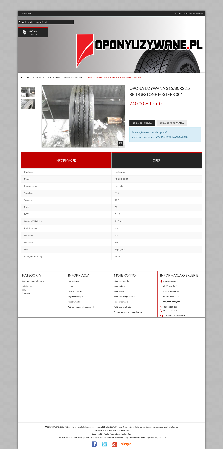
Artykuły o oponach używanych (81, 307)
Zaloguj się (26, 13)
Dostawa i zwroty (75, 291)
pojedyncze (27, 286)
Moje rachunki (120, 286)
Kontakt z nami (74, 281)
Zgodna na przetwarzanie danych (128, 312)
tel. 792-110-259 (181, 14)
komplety (26, 293)
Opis (156, 160)
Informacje (65, 160)
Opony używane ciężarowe (33, 281)
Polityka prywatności (122, 307)
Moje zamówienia (121, 281)
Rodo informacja (121, 302)
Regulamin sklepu (75, 296)
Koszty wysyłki (74, 302)
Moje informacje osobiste (124, 296)
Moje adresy (119, 291)
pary (24, 290)
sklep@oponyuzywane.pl (174, 315)
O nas (70, 286)
